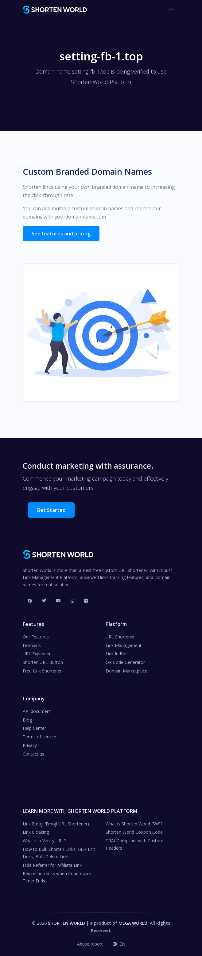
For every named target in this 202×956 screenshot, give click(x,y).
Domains (32, 645)
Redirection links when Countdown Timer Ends (57, 877)
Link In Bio (116, 654)
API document (37, 711)
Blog (27, 720)
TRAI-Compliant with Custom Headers (134, 844)
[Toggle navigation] (171, 9)
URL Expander (37, 654)
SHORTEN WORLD (66, 923)
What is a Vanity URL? (44, 841)
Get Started (51, 510)
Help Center (34, 728)
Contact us (33, 754)
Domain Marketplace (126, 671)
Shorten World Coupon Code (134, 832)
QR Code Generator (125, 662)
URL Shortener (120, 637)
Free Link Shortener (42, 671)
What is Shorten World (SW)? (134, 824)
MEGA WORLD (132, 923)
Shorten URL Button (43, 662)
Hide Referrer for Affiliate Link (52, 865)
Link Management (124, 645)
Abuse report (90, 944)
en (119, 944)
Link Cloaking (36, 832)
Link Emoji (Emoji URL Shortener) (56, 824)
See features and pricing (61, 233)
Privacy (30, 745)
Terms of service (39, 737)
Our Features (36, 637)
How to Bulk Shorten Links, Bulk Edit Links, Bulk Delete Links (59, 852)
